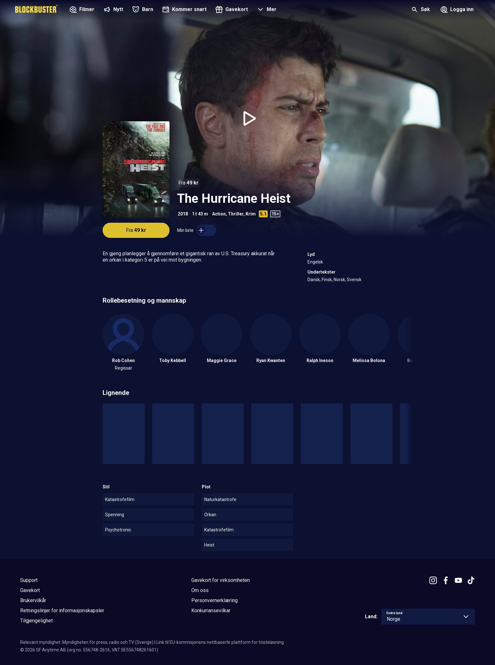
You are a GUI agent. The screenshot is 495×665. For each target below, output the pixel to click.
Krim (251, 213)
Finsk (327, 279)
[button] (266, 10)
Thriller (235, 213)
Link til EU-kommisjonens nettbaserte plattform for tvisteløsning (220, 642)
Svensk (354, 279)
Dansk (313, 279)
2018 (183, 213)
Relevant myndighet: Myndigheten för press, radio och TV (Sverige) (86, 642)
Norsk (339, 279)
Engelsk (315, 261)
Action (219, 213)
